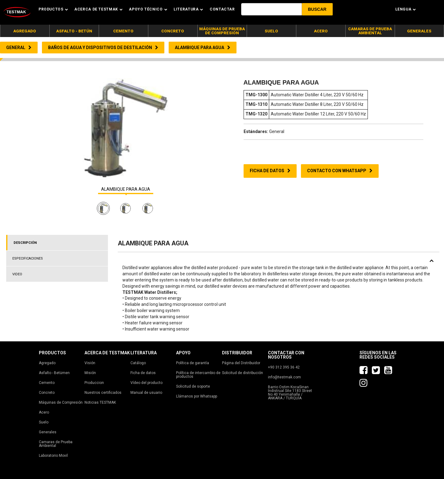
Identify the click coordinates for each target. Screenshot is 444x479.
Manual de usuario (146, 392)
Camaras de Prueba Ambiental (55, 444)
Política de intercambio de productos (198, 374)
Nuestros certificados (102, 392)
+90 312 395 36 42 (284, 367)
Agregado (47, 363)
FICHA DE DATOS (270, 170)
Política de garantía (192, 363)
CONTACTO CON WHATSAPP (339, 170)
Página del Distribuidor (241, 363)
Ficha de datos (143, 373)
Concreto (47, 392)
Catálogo (138, 363)
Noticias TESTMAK (100, 402)
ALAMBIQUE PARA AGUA (125, 189)
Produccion (94, 383)
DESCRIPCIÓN (25, 243)
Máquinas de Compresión (61, 402)
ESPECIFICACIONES (27, 258)
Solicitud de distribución (242, 373)
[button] (317, 9)
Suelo (43, 422)
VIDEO (17, 274)
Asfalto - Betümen (54, 373)
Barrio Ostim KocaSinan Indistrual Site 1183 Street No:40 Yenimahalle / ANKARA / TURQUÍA (290, 392)
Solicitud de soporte (193, 386)
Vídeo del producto (146, 383)
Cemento (47, 383)
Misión (90, 373)
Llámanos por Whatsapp (196, 396)
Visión (89, 363)
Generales (47, 432)
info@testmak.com (284, 377)
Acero (44, 412)
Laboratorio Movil (53, 455)
